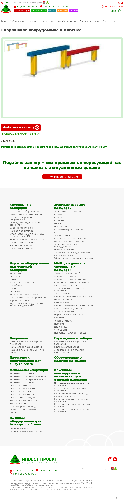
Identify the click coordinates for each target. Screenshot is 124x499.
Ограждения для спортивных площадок (70, 342)
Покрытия (19, 338)
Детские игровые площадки (69, 206)
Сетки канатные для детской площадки (70, 389)
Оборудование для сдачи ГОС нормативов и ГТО (27, 235)
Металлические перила (23, 382)
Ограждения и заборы (73, 338)
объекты (52, 10)
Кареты (14, 288)
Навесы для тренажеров (23, 391)
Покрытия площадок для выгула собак (27, 351)
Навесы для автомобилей (24, 400)
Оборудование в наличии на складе (70, 359)
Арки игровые (62, 293)
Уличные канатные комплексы (27, 239)
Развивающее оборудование (70, 238)
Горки (57, 223)
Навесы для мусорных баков (70, 333)
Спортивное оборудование (25, 211)
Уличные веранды (64, 312)
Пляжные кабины (63, 299)
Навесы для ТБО (18, 403)
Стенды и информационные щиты (73, 296)
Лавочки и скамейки (65, 276)
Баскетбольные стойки (22, 242)
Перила (14, 412)
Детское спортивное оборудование (58, 21)
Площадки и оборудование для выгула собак (25, 361)
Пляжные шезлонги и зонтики (26, 431)
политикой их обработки (65, 489)
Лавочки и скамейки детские (70, 279)
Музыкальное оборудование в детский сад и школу (26, 304)
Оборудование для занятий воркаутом (25, 223)
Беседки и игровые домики (69, 229)
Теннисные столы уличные (24, 248)
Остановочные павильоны (24, 409)
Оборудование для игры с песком (73, 258)
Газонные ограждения (66, 347)
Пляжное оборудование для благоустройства (25, 421)
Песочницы (60, 226)
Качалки (58, 214)
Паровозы (15, 276)
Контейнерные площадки (24, 406)
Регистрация (116, 6)
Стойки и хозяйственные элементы (73, 306)
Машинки (15, 273)
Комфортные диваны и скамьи (71, 282)
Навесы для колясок (21, 385)
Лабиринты (16, 291)
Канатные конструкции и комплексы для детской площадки (70, 374)
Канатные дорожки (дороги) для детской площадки (72, 395)
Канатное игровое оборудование (28, 297)
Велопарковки (62, 302)
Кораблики (16, 285)
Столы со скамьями (65, 285)
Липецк (7, 3)
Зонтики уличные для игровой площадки (70, 289)
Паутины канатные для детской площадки (71, 384)
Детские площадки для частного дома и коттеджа (72, 254)
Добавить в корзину (21, 127)
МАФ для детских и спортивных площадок (71, 266)
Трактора (15, 279)
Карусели (59, 220)
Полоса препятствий (21, 231)
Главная (5, 21)
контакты (74, 10)
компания (62, 10)
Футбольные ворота (21, 245)
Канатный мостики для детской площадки (71, 400)
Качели (58, 217)
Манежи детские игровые (24, 294)
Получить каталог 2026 (62, 176)
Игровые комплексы (21, 300)
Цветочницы (60, 327)
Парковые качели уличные (68, 315)
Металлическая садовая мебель (28, 376)
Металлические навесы (23, 373)
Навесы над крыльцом (22, 397)
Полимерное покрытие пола (26, 347)
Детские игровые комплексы (70, 211)
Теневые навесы (63, 235)
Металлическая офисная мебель (28, 379)
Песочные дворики (64, 250)
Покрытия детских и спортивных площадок (27, 342)
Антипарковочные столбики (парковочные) (69, 351)
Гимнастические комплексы (26, 214)
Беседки (59, 318)
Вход (107, 6)
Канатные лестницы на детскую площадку (72, 405)
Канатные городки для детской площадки (71, 410)
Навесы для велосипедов (24, 388)
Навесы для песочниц (22, 394)
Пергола (59, 324)
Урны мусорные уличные (68, 309)
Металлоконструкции (29, 369)
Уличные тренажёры (21, 228)
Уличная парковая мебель (69, 273)
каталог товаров (22, 10)
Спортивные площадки (24, 21)
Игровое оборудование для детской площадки (29, 266)
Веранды (59, 232)
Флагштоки (60, 330)
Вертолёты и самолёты (22, 282)
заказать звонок (39, 10)
